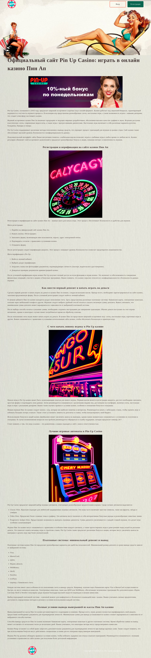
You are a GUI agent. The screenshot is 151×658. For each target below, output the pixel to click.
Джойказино (45, 417)
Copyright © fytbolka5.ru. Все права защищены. (103, 651)
